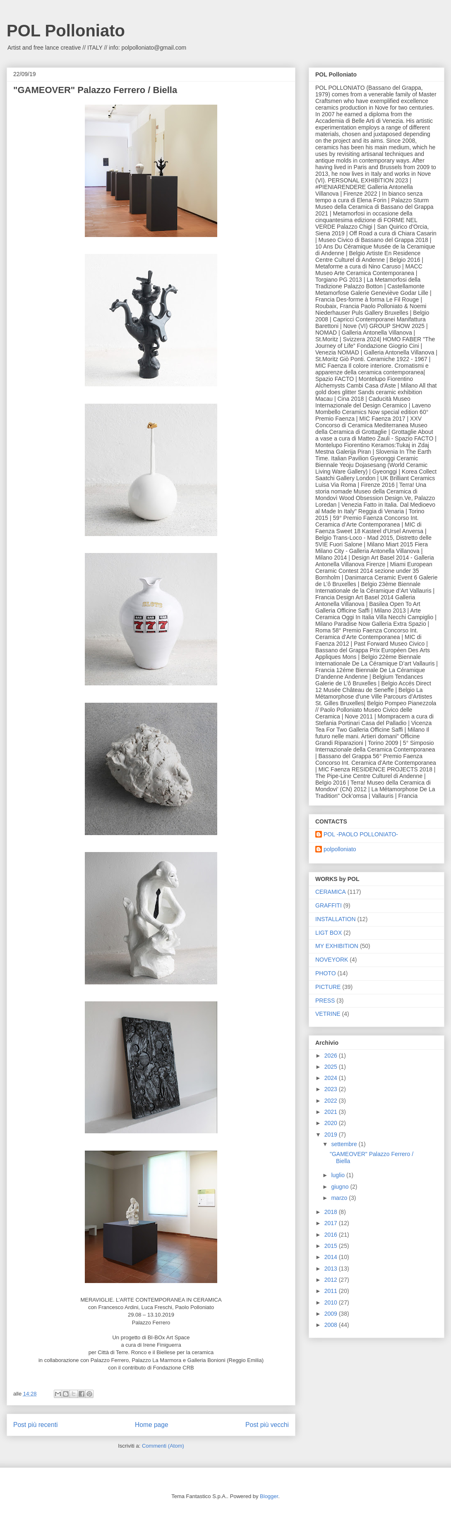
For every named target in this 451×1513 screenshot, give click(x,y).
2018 (331, 1212)
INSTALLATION (335, 919)
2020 (331, 1123)
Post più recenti (35, 1424)
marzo (340, 1198)
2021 (331, 1111)
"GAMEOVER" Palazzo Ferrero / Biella (95, 90)
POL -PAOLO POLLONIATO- (361, 834)
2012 (331, 1279)
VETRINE (328, 1013)
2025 (331, 1066)
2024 (331, 1078)
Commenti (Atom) (163, 1446)
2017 (331, 1223)
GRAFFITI (328, 905)
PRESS (325, 1000)
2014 (331, 1257)
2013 (331, 1268)
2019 (331, 1134)
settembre (344, 1144)
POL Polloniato (66, 31)
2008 (331, 1324)
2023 (331, 1089)
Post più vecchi (267, 1424)
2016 (331, 1234)
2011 (331, 1291)
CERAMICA (330, 891)
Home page (151, 1424)
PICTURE (328, 987)
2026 (331, 1055)
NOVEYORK (331, 959)
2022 (331, 1100)
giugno (340, 1186)
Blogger (269, 1496)
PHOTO (325, 973)
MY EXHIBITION (336, 946)
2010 (331, 1302)
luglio (338, 1175)
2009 (331, 1313)
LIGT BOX (328, 932)
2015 (331, 1245)
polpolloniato (340, 849)
